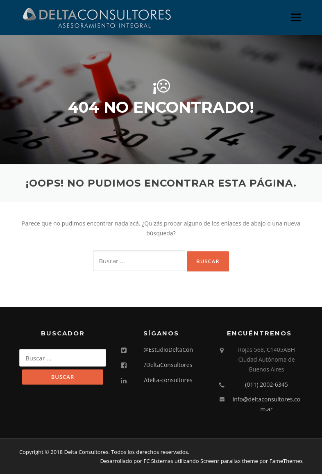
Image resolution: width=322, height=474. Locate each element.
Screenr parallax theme (229, 461)
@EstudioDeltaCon (168, 349)
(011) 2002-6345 (266, 384)
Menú (295, 17)
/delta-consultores (168, 380)
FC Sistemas (158, 461)
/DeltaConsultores (168, 365)
